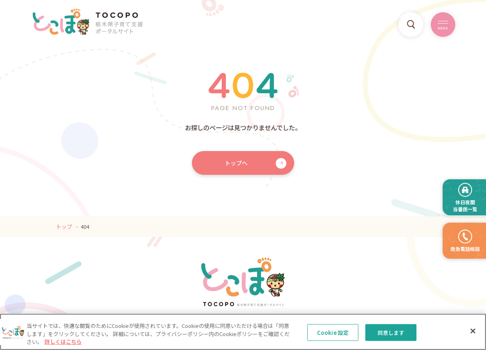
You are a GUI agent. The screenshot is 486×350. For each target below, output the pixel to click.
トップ (64, 226)
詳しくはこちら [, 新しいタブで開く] (63, 346)
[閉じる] (473, 334)
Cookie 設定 (333, 336)
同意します (391, 336)
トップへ (236, 162)
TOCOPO (87, 22)
